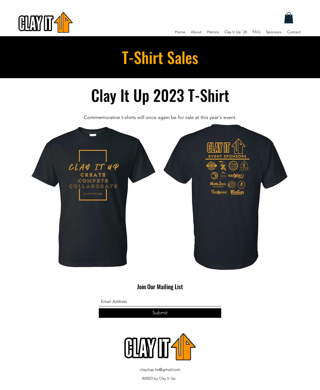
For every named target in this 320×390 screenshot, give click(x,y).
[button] (288, 17)
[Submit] (160, 313)
